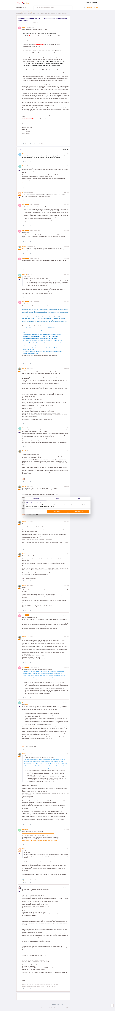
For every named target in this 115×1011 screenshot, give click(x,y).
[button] (88, 7)
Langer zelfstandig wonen (29, 12)
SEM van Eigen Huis (27, 153)
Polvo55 (24, 368)
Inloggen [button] (96, 7)
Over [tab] (79, 498)
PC (23, 192)
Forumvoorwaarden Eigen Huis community (51, 1008)
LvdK (23, 27)
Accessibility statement (68, 1008)
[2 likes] (30, 479)
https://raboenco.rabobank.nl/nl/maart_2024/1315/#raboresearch (38, 833)
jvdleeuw (24, 165)
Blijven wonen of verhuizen (43, 12)
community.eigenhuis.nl (92, 2)
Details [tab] (57, 498)
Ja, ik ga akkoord (79, 511)
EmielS (24, 246)
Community (19, 12)
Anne (23, 887)
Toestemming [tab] (35, 498)
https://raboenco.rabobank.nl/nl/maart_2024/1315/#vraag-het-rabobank (39, 840)
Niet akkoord (57, 511)
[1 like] (29, 578)
